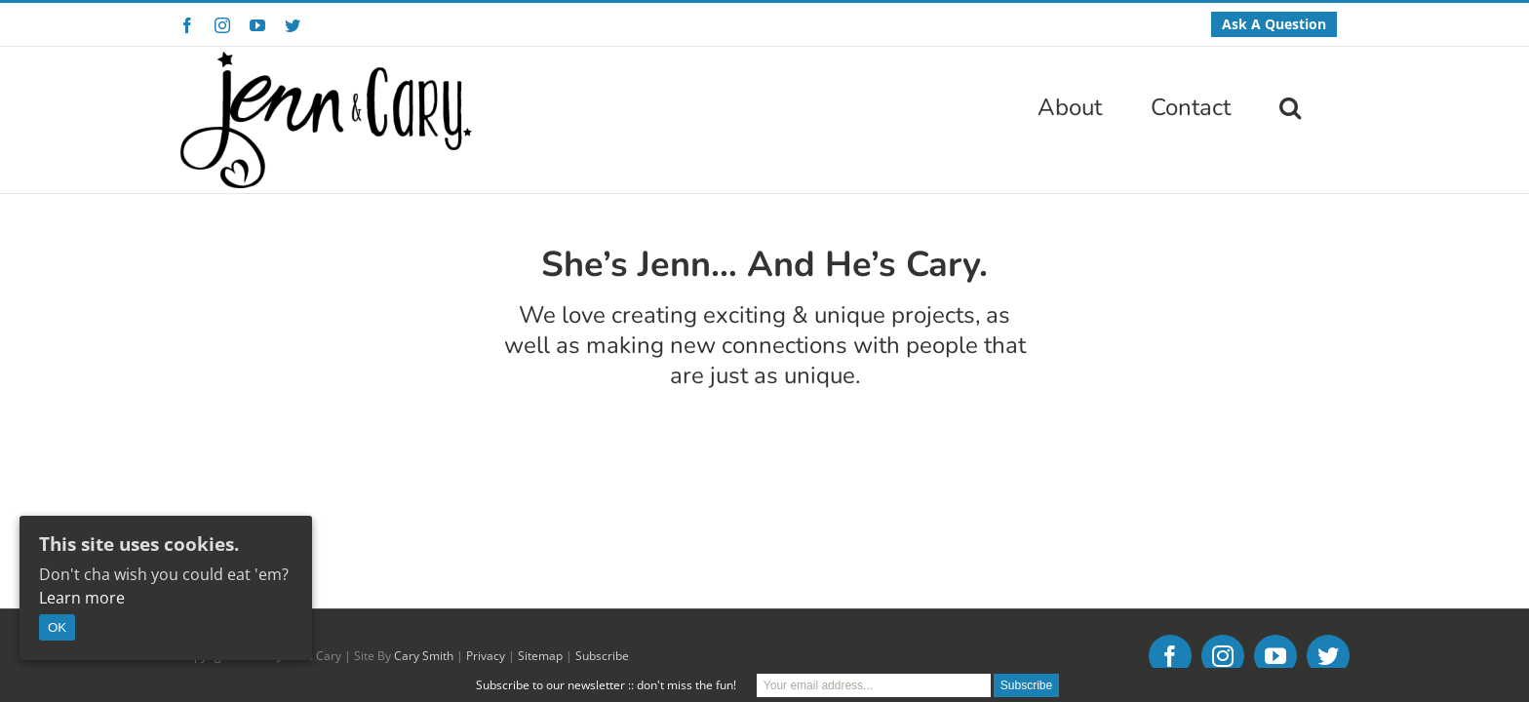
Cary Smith (423, 518)
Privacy (485, 518)
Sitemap (540, 518)
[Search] (1339, 105)
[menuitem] (1274, 24)
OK (57, 627)
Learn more (82, 597)
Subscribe (602, 518)
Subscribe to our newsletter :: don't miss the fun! (606, 685)
